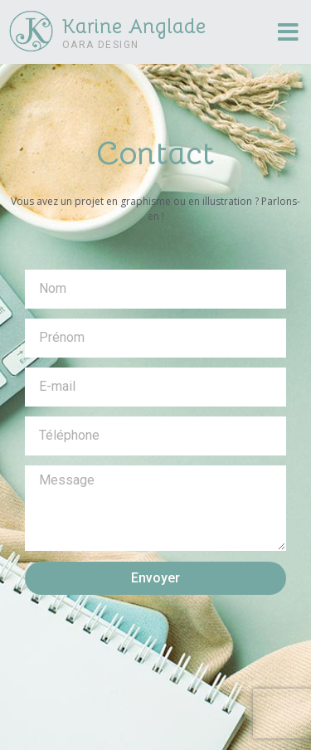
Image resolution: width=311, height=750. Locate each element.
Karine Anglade (134, 26)
